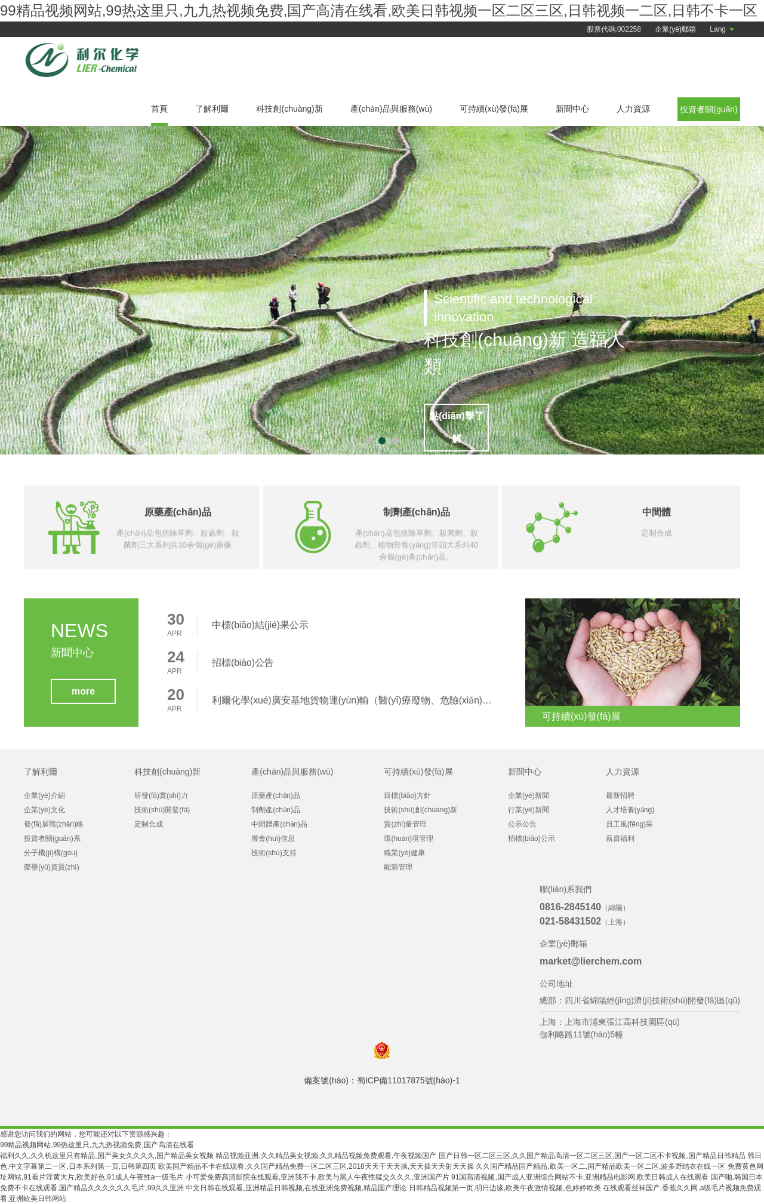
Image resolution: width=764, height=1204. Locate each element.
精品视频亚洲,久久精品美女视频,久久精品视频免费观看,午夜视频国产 (325, 1155)
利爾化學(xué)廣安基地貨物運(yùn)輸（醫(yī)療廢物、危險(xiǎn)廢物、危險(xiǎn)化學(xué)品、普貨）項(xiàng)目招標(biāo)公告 (354, 705)
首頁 (159, 109)
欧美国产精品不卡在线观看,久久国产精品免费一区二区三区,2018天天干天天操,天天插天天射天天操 (316, 1166)
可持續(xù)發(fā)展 (494, 109)
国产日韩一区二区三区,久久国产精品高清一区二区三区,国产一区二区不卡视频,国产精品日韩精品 (592, 1155)
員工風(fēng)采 (629, 824)
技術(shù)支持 (273, 853)
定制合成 (148, 824)
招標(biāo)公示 (531, 838)
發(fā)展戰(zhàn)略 (54, 824)
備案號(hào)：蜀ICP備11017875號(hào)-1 (382, 1080)
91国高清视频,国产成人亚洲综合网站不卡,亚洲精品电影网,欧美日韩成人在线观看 (579, 1177)
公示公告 (522, 824)
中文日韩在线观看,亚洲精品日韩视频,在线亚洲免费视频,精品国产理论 (296, 1188)
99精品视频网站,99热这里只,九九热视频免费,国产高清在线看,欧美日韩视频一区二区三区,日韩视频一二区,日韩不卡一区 (378, 10)
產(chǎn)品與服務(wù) (391, 109)
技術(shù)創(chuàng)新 (420, 810)
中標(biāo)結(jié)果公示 (261, 630)
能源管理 (398, 867)
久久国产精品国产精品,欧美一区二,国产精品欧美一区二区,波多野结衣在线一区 (600, 1166)
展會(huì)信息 (273, 838)
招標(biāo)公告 (243, 667)
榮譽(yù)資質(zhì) (51, 867)
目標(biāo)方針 (407, 795)
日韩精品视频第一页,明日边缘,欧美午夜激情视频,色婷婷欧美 (505, 1188)
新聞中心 (572, 109)
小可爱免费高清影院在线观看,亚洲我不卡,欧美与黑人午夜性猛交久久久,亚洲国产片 (317, 1177)
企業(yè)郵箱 (675, 29)
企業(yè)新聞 (528, 795)
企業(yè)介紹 (44, 795)
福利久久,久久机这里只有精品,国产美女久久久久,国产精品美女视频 (107, 1155)
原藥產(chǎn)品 (275, 795)
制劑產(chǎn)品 (275, 810)
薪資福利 (620, 838)
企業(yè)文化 (44, 810)
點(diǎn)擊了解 (466, 428)
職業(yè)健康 (404, 853)
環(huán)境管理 (408, 838)
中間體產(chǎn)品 (279, 824)
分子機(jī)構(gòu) (51, 853)
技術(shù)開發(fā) (162, 810)
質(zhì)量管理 (405, 824)
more (83, 696)
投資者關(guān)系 (52, 838)
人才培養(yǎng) (630, 810)
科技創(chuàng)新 (289, 109)
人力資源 (633, 109)
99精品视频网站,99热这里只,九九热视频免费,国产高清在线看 (97, 1145)
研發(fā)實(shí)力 (161, 795)
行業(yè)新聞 (528, 810)
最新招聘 (620, 795)
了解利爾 (212, 109)
